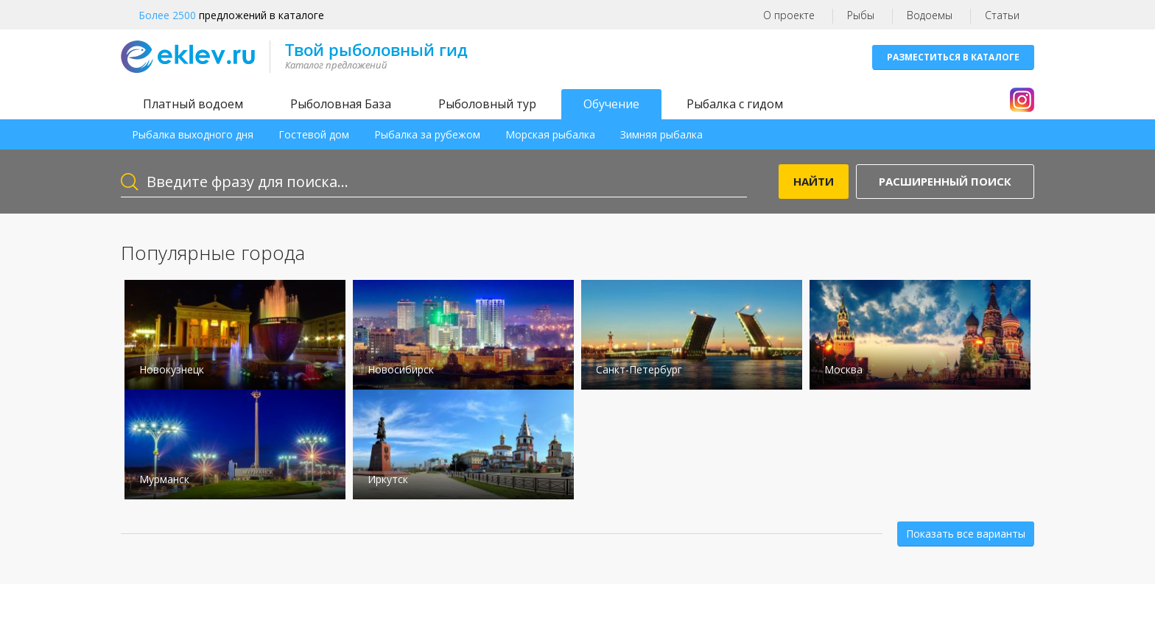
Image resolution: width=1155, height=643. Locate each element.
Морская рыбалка (550, 134)
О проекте (789, 15)
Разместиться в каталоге (953, 57)
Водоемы (929, 15)
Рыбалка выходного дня (192, 134)
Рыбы (860, 15)
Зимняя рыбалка (661, 134)
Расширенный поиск (945, 181)
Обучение (611, 104)
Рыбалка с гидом (735, 104)
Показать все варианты (965, 534)
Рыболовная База (340, 104)
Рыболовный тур (487, 104)
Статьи (1002, 15)
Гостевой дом (313, 134)
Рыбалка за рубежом (427, 134)
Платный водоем (193, 104)
